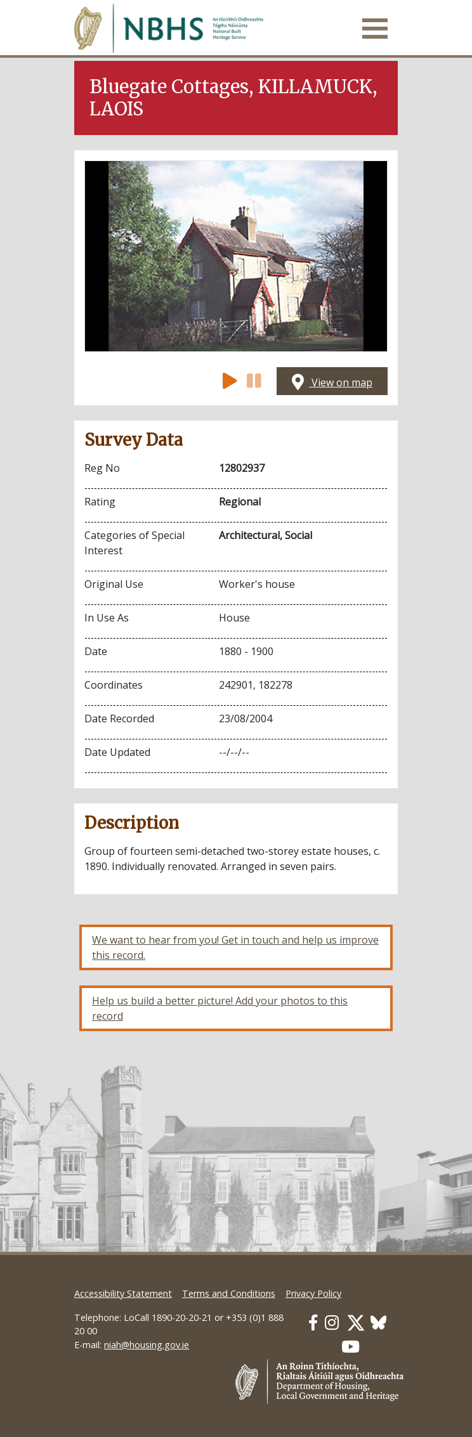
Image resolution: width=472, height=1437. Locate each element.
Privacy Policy (313, 1293)
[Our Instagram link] (332, 1322)
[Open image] (236, 256)
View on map (332, 382)
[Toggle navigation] (375, 28)
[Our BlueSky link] (378, 1322)
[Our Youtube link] (350, 1347)
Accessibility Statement (123, 1293)
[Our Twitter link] (355, 1322)
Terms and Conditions (228, 1293)
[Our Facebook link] (313, 1322)
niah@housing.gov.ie (146, 1345)
